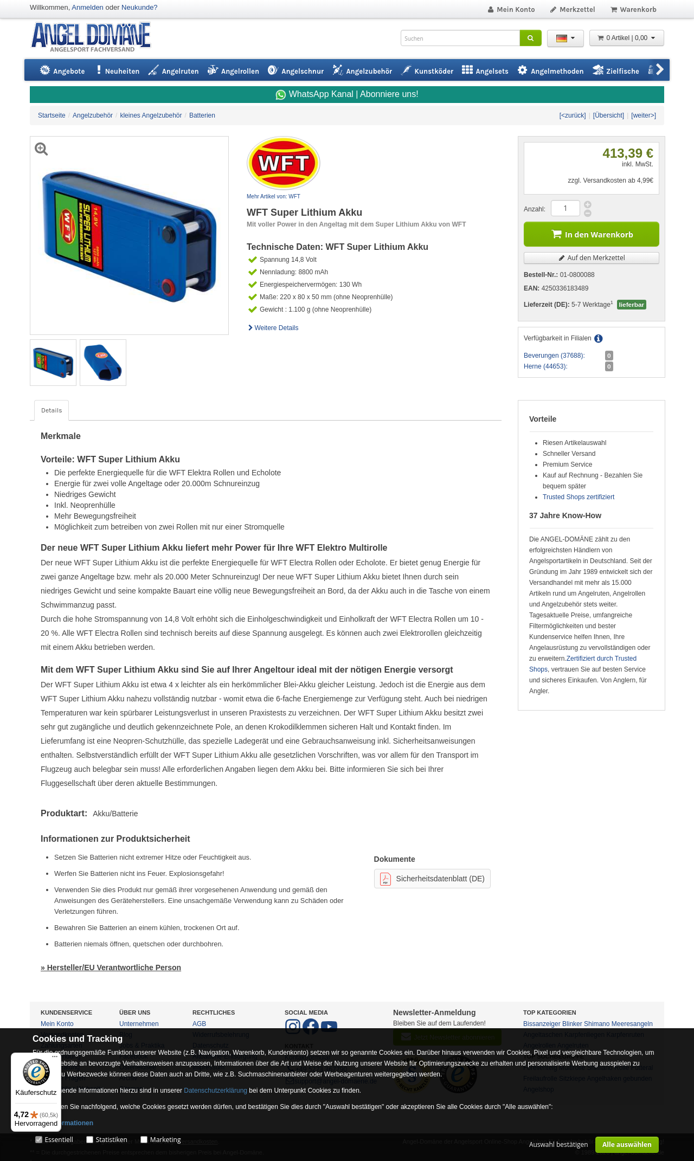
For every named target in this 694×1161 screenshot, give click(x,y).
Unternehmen (139, 1024)
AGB (199, 1024)
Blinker (572, 1024)
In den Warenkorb (591, 233)
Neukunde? (139, 7)
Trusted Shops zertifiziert (578, 497)
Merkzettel (572, 9)
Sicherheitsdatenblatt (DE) (432, 879)
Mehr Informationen (63, 1123)
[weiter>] (643, 115)
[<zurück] (573, 115)
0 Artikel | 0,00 (626, 38)
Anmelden (88, 7)
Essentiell (58, 1139)
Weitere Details (273, 328)
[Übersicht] (608, 115)
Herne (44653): (546, 366)
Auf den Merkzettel (591, 257)
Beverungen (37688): (554, 355)
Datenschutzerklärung (215, 1090)
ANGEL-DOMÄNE (96, 37)
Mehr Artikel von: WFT (273, 196)
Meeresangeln (632, 1024)
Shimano (596, 1024)
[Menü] (54, 1059)
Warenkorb (633, 9)
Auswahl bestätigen (558, 1144)
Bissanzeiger (542, 1024)
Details (51, 410)
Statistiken (111, 1139)
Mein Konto (510, 9)
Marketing (165, 1139)
